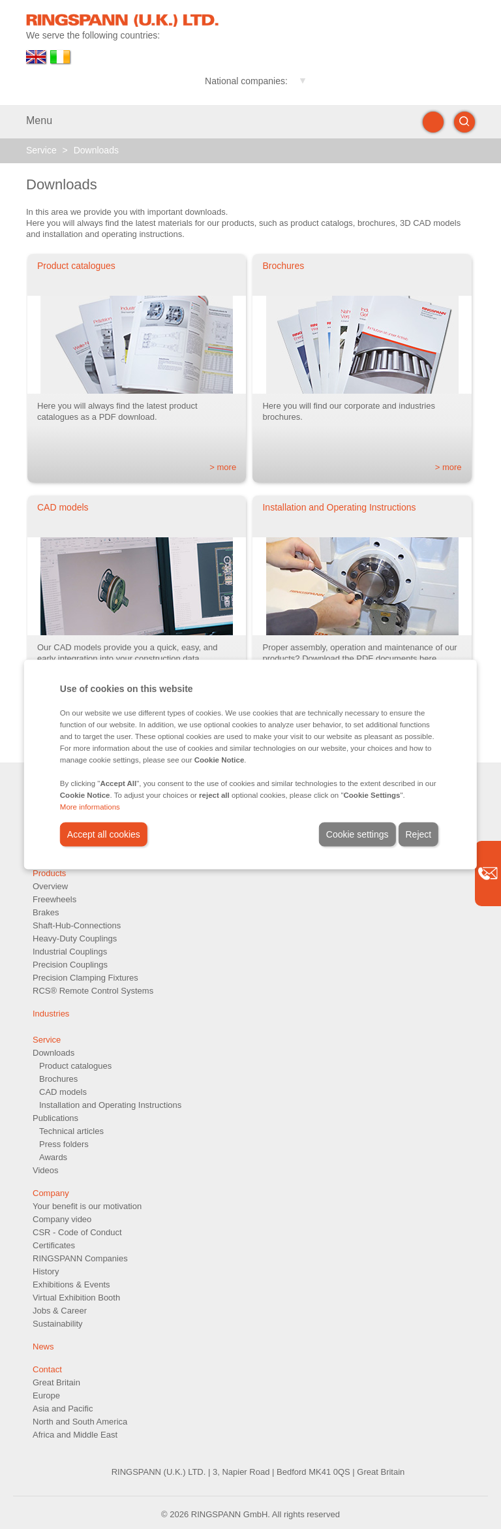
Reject (419, 834)
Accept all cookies (103, 834)
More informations (90, 807)
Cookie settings (357, 834)
